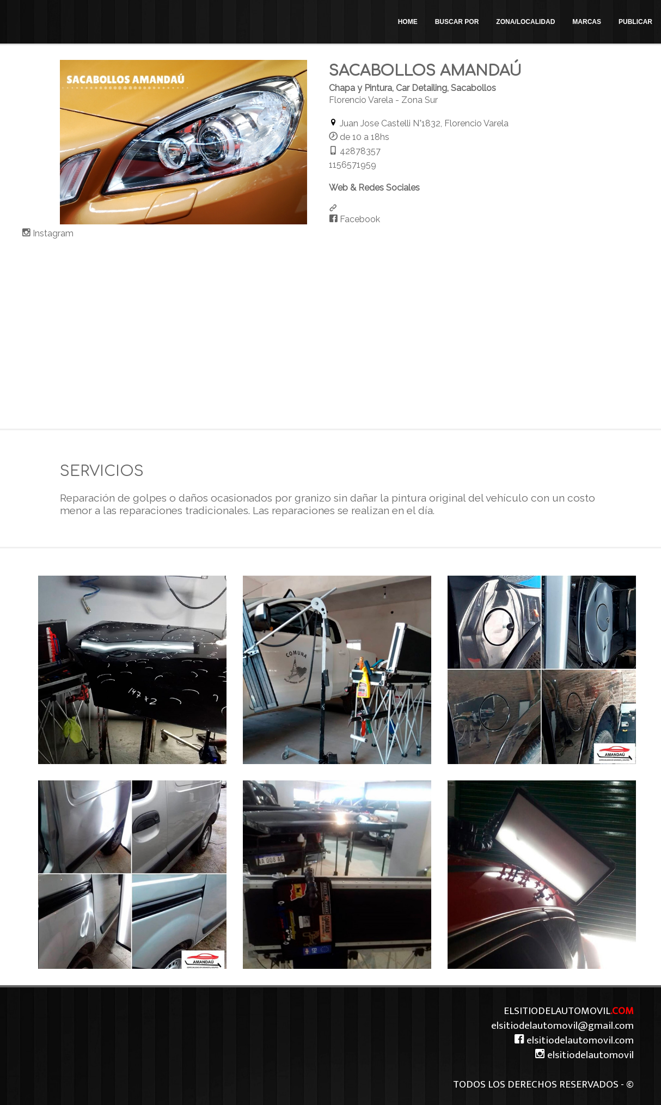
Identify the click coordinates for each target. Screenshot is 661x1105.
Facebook (359, 219)
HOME (408, 22)
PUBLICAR (635, 22)
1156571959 (352, 165)
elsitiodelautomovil (584, 1055)
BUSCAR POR (457, 22)
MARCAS (586, 22)
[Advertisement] (330, 330)
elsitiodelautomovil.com (574, 1040)
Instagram (52, 233)
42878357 (360, 151)
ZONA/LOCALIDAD (525, 22)
